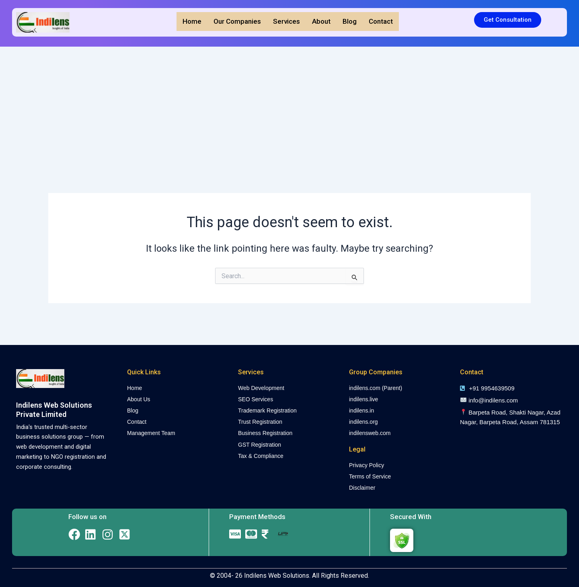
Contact (381, 21)
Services (286, 21)
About (321, 21)
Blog (350, 21)
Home (192, 21)
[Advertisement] (289, 107)
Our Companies (237, 21)
